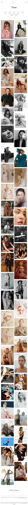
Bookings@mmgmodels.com (22, 497)
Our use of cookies (24, 503)
